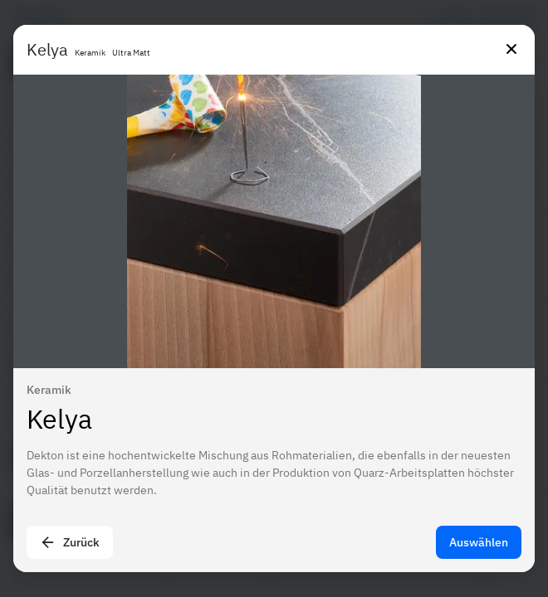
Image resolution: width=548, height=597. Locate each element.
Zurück (70, 542)
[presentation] (274, 298)
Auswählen (478, 542)
